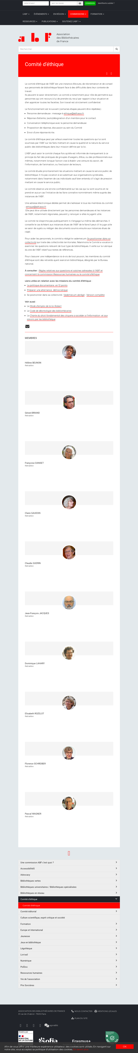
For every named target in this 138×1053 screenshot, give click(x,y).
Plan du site (79, 1018)
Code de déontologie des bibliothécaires (50, 311)
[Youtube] (33, 1025)
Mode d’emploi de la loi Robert (46, 306)
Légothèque (69, 948)
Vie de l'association (69, 979)
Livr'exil (69, 954)
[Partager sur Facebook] (107, 73)
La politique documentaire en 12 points (47, 285)
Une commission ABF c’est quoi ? (69, 862)
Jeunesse (69, 936)
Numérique (69, 960)
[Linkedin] (27, 1025)
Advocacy (69, 874)
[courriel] (27, 327)
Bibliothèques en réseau (69, 893)
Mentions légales (105, 1011)
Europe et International (69, 930)
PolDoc (69, 966)
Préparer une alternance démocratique (47, 290)
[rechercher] (116, 49)
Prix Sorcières (69, 985)
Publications (50, 21)
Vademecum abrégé (74, 295)
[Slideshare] (40, 1025)
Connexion (90, 3)
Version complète (95, 295)
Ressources (30, 21)
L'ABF (26, 14)
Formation (97, 14)
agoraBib (51, 1025)
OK (125, 1046)
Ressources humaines (69, 972)
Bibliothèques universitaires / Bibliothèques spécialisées (69, 887)
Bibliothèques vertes (69, 880)
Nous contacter (81, 1011)
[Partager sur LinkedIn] (111, 73)
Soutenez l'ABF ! (71, 21)
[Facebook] (20, 1025)
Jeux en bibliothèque (69, 942)
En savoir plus (80, 1049)
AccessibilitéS (69, 868)
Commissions (78, 14)
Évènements (41, 14)
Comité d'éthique (69, 899)
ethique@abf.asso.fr (74, 113)
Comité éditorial (69, 911)
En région (59, 14)
